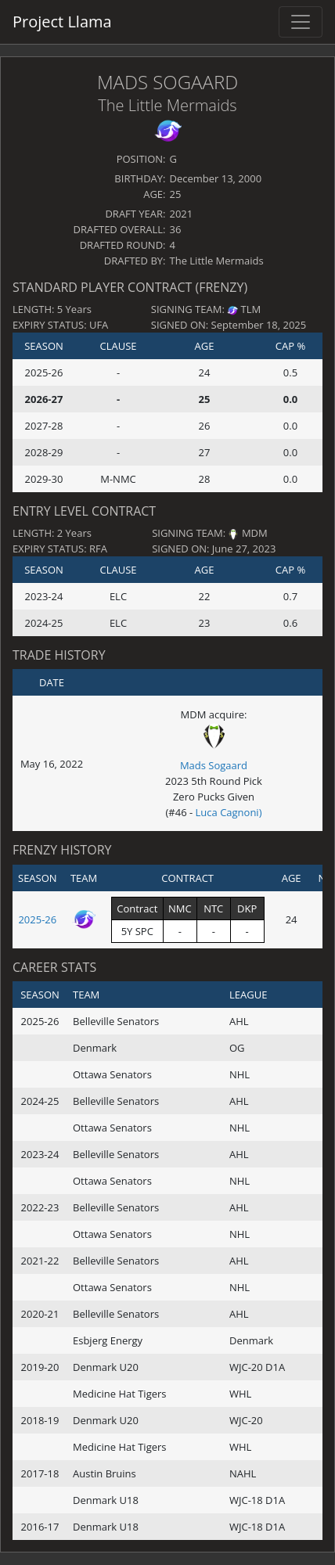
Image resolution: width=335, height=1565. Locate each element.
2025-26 (37, 919)
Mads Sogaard (167, 82)
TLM (251, 309)
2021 (181, 214)
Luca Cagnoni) (229, 812)
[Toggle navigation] (300, 22)
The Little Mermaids (167, 105)
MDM (255, 533)
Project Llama (62, 21)
